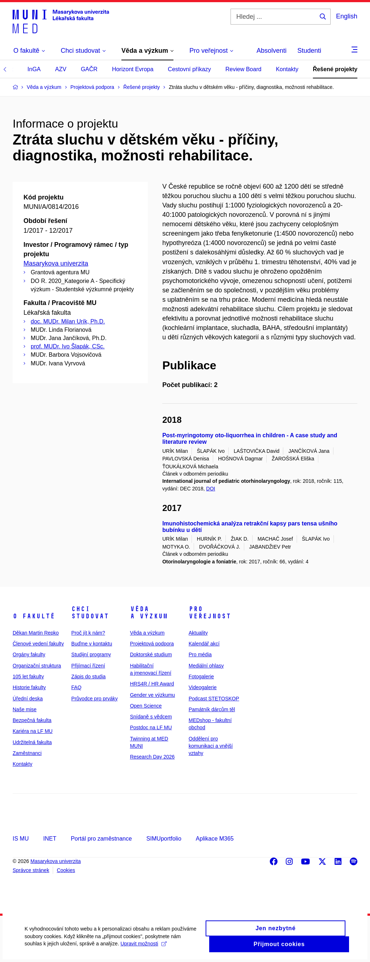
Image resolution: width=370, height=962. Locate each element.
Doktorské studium (151, 654)
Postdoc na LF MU (151, 727)
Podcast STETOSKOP (214, 698)
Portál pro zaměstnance (101, 839)
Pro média (200, 654)
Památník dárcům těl (212, 709)
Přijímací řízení (88, 666)
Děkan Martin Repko (36, 633)
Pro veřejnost (210, 612)
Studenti (309, 50)
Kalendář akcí (204, 644)
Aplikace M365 (215, 839)
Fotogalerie (201, 676)
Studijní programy (91, 654)
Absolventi (272, 50)
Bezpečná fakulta (32, 720)
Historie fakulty (29, 687)
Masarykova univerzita (55, 263)
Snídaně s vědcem (151, 717)
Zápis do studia (88, 676)
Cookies (66, 870)
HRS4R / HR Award (152, 684)
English (346, 16)
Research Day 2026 (152, 757)
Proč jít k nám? (88, 633)
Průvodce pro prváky (94, 698)
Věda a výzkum (149, 612)
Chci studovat (90, 612)
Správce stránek (31, 870)
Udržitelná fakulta (32, 742)
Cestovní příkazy (189, 69)
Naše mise (24, 709)
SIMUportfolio (163, 839)
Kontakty (287, 69)
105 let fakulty (28, 676)
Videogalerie (203, 687)
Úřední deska (28, 698)
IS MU (21, 839)
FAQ (76, 687)
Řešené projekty (335, 69)
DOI (210, 488)
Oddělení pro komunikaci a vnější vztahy (211, 746)
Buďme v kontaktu (91, 644)
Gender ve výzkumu (152, 695)
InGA (33, 69)
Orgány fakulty (29, 654)
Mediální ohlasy (206, 666)
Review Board (243, 69)
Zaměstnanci (27, 753)
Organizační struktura (37, 666)
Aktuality (198, 633)
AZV (60, 69)
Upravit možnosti (144, 950)
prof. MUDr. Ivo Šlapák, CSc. (68, 346)
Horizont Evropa (133, 69)
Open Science (146, 706)
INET (49, 839)
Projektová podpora (152, 644)
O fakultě (34, 616)
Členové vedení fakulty (38, 644)
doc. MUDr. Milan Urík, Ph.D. (68, 321)
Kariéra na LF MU (32, 731)
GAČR (89, 69)
